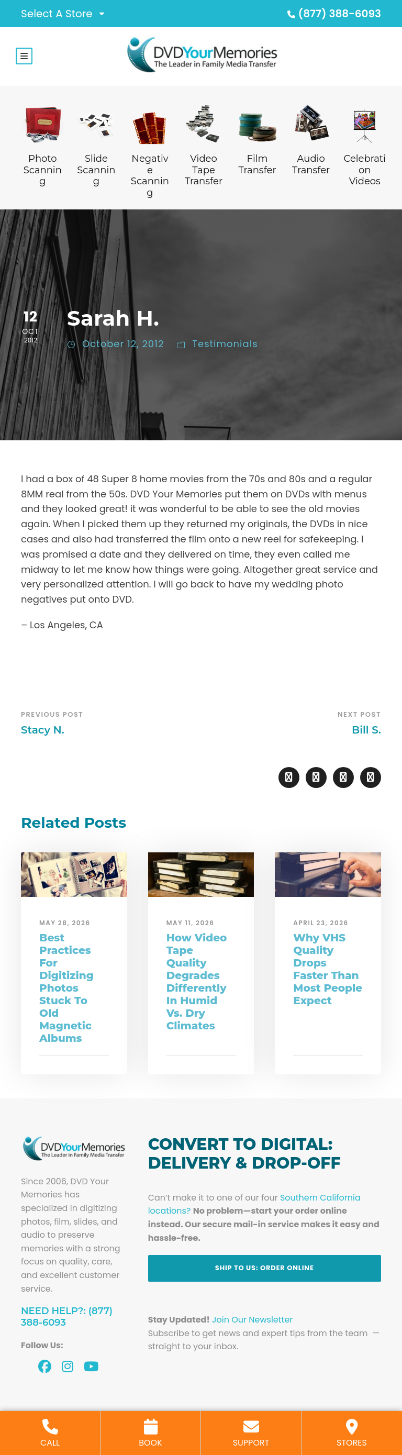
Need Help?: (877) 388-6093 (67, 1316)
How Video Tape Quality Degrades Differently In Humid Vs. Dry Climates (196, 981)
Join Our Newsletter (252, 1320)
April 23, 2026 (320, 922)
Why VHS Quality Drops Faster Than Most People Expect (327, 969)
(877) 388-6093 (333, 13)
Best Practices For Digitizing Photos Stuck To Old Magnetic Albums (66, 988)
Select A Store (57, 13)
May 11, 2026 (190, 922)
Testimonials (225, 343)
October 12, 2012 (123, 343)
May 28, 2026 (65, 922)
